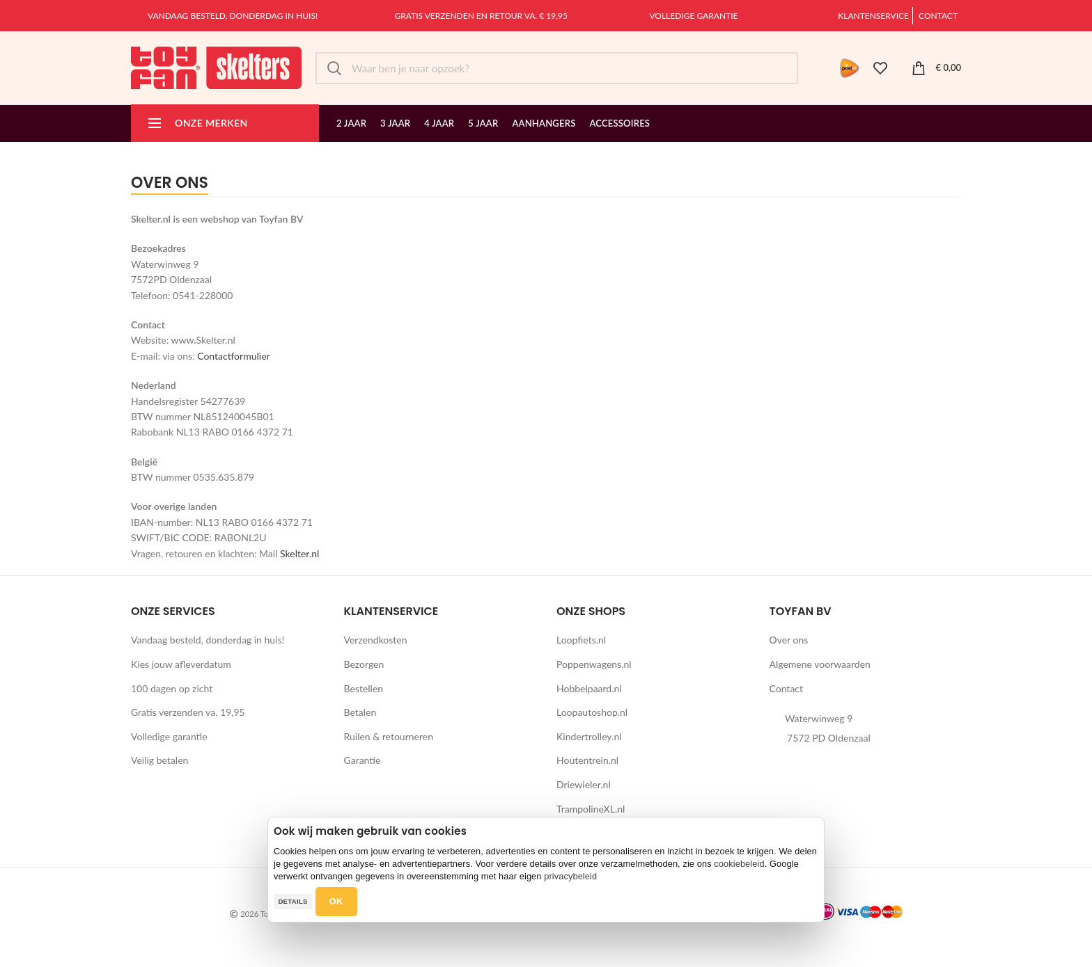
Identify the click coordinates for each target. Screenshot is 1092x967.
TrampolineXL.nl (590, 809)
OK (336, 901)
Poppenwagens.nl (594, 664)
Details (292, 901)
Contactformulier (233, 356)
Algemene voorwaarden (820, 664)
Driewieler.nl (583, 784)
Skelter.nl (299, 553)
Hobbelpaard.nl (589, 688)
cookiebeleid (739, 863)
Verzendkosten (375, 640)
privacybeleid (570, 876)
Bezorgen (364, 664)
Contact (938, 15)
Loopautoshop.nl (591, 712)
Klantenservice (873, 15)
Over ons (789, 640)
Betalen (360, 712)
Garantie (362, 760)
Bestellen (364, 688)
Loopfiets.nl (581, 640)
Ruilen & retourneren (389, 736)
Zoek (334, 68)
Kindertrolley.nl (589, 736)
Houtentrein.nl (587, 760)
